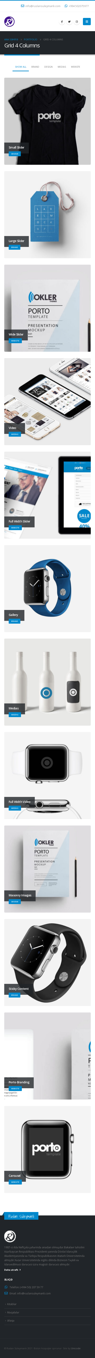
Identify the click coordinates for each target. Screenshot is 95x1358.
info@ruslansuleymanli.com (40, 6)
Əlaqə (10, 1320)
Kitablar (12, 1304)
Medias (62, 66)
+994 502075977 (77, 6)
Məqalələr (13, 1312)
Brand (35, 66)
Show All (20, 66)
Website (75, 66)
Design (48, 66)
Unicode (76, 1348)
